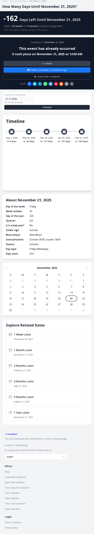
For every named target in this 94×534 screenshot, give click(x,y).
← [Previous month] (7, 267)
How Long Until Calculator (17, 487)
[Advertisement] (47, 165)
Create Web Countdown (47, 76)
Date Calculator (12, 498)
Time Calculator (12, 493)
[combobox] (36, 457)
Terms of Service (13, 522)
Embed (47, 63)
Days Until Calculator (15, 482)
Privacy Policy (11, 527)
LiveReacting (21, 445)
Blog (7, 471)
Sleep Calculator (12, 508)
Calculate (47, 107)
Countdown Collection (15, 477)
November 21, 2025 (54, 42)
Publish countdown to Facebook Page (47, 70)
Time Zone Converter (15, 503)
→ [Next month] (87, 267)
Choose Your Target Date (15, 95)
